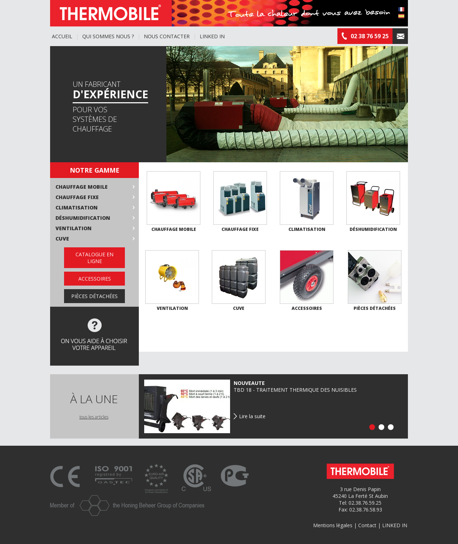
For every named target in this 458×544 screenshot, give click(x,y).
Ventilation (73, 228)
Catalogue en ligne (94, 257)
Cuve (62, 238)
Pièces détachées (94, 296)
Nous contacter (167, 36)
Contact (367, 525)
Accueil (62, 36)
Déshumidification (82, 217)
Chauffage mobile (81, 186)
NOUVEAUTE (249, 383)
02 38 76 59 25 (365, 36)
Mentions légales (332, 525)
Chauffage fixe (77, 197)
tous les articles (93, 417)
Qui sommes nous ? (108, 36)
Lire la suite (252, 416)
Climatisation (76, 207)
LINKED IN (212, 36)
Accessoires (94, 278)
